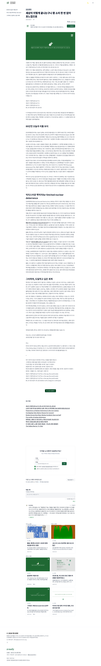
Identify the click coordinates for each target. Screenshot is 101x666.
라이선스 (28, 660)
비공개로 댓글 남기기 (71, 499)
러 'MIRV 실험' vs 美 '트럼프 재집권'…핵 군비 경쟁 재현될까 (42, 424)
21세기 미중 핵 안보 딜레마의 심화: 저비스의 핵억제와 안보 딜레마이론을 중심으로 (48, 408)
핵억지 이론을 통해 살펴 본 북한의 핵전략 (37, 422)
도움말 (8, 652)
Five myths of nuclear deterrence (36, 417)
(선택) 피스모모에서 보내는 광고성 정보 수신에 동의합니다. (47, 468)
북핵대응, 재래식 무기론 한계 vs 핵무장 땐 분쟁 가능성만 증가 (42, 419)
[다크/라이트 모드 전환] (88, 3)
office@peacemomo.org (20, 639)
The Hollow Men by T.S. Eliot (34, 426)
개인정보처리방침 (48, 466)
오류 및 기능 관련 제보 (16, 652)
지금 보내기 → (70, 480)
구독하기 (71, 26)
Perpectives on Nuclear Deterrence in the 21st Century (42, 411)
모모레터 (28, 9)
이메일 (36, 462)
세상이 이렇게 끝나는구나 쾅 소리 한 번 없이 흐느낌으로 (41, 406)
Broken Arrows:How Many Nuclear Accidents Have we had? (43, 415)
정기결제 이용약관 (22, 660)
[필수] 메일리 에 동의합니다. (47, 466)
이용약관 (43, 466)
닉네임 (36, 458)
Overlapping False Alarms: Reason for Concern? (40, 413)
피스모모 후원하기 (50, 391)
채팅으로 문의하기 (32, 655)
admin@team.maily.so (21, 655)
